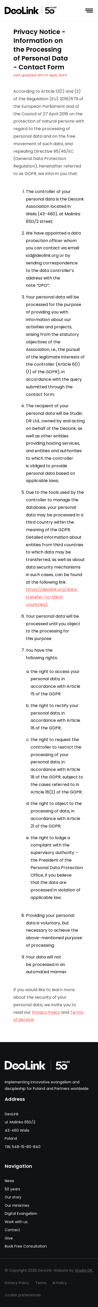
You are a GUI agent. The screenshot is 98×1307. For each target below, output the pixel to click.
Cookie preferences (23, 1295)
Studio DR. (84, 1270)
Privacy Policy (46, 1012)
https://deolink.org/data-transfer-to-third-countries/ (52, 597)
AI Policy (59, 1282)
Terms (41, 1282)
